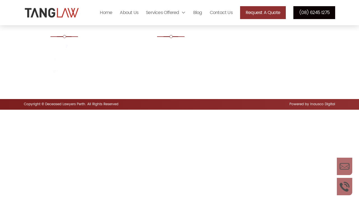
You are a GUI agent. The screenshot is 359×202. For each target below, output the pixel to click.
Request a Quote (263, 12)
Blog (197, 12)
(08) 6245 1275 (314, 12)
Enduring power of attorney (271, 78)
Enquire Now (344, 166)
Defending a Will (261, 63)
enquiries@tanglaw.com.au (87, 72)
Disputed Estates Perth (186, 78)
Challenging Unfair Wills (267, 48)
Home (106, 12)
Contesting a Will (181, 63)
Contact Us (221, 12)
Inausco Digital (322, 104)
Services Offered (162, 12)
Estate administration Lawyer (192, 48)
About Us (129, 12)
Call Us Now (344, 186)
